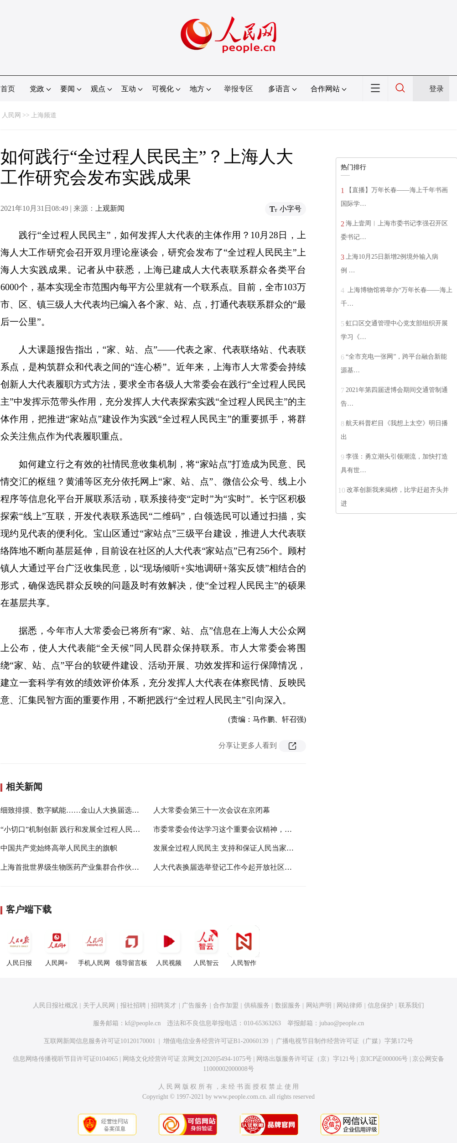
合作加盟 (226, 1005)
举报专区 (238, 89)
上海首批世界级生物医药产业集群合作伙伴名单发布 (84, 867)
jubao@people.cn (341, 1023)
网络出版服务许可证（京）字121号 (305, 1058)
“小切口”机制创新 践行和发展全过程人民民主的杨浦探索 (92, 829)
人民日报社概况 (55, 1005)
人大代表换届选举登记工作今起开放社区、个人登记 (237, 867)
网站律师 (349, 1005)
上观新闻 (110, 208)
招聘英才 (164, 1005)
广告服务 (195, 1005)
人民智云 (206, 945)
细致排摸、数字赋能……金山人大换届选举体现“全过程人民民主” (105, 810)
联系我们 (411, 1005)
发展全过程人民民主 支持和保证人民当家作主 (227, 848)
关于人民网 (99, 1005)
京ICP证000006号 (384, 1058)
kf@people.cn (143, 1023)
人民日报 (19, 945)
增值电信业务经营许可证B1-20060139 (216, 1041)
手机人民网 (94, 945)
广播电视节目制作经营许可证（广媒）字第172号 (344, 1041)
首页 (7, 89)
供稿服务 (257, 1005)
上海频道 (44, 115)
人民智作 (244, 945)
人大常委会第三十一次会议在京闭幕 (211, 810)
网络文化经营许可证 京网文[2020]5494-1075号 (187, 1058)
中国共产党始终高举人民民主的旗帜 (58, 848)
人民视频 (169, 945)
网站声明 (319, 1005)
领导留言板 (131, 945)
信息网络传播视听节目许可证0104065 (65, 1058)
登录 (436, 89)
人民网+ (57, 945)
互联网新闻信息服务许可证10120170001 (100, 1041)
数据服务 (288, 1005)
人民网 (11, 115)
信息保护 (380, 1005)
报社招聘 (133, 1005)
